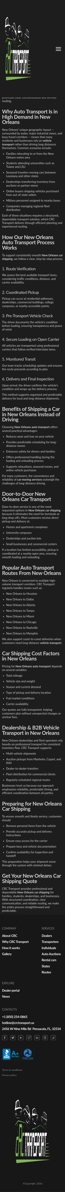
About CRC (9, 936)
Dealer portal (11, 991)
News (6, 997)
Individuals (49, 948)
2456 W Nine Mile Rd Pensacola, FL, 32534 (31, 1029)
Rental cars (49, 960)
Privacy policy (9, 1075)
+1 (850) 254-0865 (15, 1017)
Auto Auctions (51, 954)
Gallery (7, 954)
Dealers (47, 936)
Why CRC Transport (15, 942)
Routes (46, 972)
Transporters (50, 942)
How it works (11, 948)
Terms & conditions (12, 1070)
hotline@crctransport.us (18, 1023)
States (46, 966)
